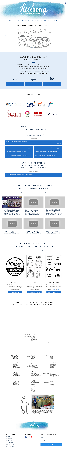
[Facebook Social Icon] (26, 437)
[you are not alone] (34, 47)
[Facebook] (65, 3)
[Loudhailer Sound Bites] (15, 84)
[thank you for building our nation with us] (31, 47)
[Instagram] (28, 437)
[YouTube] (31, 437)
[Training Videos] (33, 84)
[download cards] (53, 292)
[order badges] (15, 292)
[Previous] (5, 35)
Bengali (54, 289)
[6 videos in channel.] (33, 216)
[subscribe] (51, 444)
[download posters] (34, 292)
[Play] (6, 143)
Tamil (58, 289)
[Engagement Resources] (52, 84)
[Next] (61, 35)
